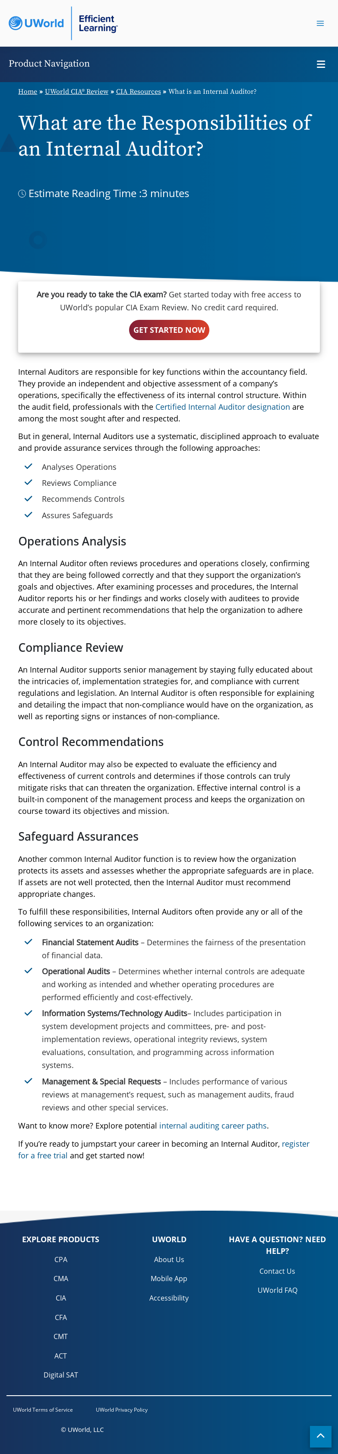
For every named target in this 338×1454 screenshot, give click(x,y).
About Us (169, 1259)
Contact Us (277, 1271)
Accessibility (169, 1298)
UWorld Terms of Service (43, 1409)
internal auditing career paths (213, 1125)
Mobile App (169, 1278)
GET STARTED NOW (169, 330)
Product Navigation (49, 64)
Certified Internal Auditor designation (222, 407)
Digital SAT (61, 1375)
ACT (60, 1356)
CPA (60, 1259)
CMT (61, 1336)
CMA (61, 1278)
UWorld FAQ (277, 1290)
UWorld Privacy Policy (122, 1409)
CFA (61, 1317)
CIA (61, 1298)
